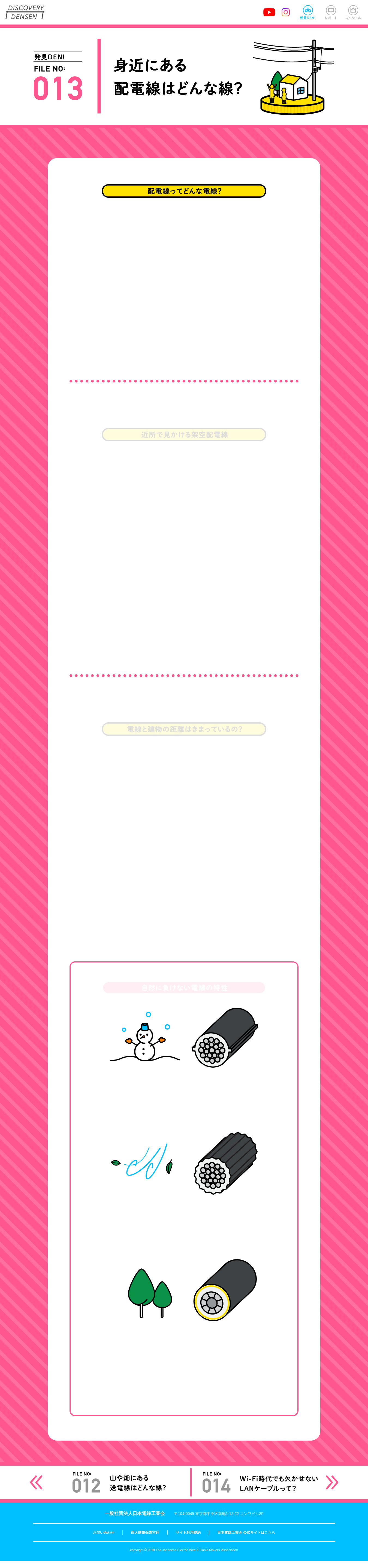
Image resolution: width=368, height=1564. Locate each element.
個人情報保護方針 (145, 1536)
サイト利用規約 (188, 1536)
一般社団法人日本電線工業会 (135, 1516)
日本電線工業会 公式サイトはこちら (246, 1536)
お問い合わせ (103, 1536)
